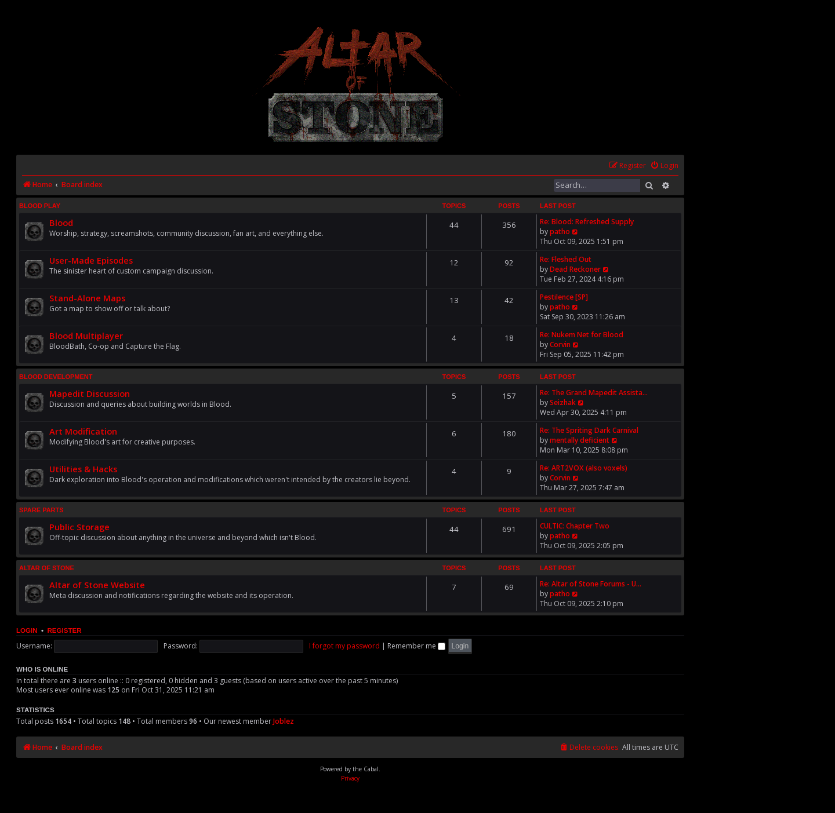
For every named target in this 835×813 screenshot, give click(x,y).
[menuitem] (664, 166)
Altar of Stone (46, 567)
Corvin (560, 344)
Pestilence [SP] (564, 297)
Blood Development (56, 376)
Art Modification (83, 431)
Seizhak (563, 402)
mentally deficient (579, 440)
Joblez (283, 721)
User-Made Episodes (91, 260)
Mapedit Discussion (89, 393)
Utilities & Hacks (83, 469)
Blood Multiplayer (86, 335)
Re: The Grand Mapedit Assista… (594, 393)
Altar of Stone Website (97, 584)
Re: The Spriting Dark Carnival (589, 430)
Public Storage (79, 527)
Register (64, 630)
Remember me (416, 646)
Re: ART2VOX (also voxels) (583, 468)
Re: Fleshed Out (565, 259)
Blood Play (39, 205)
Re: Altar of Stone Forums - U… (590, 584)
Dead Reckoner (575, 269)
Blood (61, 222)
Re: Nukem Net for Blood (581, 335)
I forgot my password (344, 646)
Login (27, 630)
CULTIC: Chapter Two (574, 526)
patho (560, 231)
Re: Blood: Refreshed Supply (587, 222)
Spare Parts (41, 509)
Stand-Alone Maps (87, 298)
